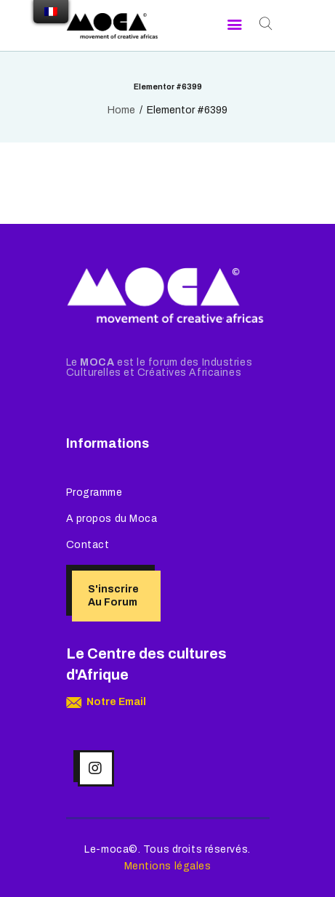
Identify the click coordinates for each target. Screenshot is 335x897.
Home (121, 110)
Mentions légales (167, 866)
